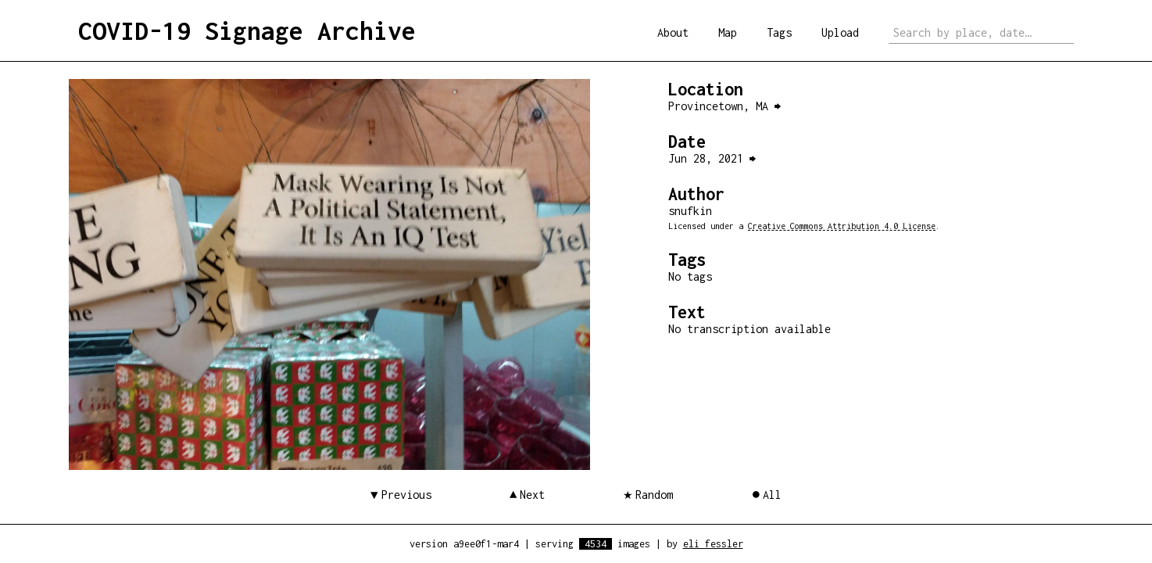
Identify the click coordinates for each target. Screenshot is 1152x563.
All (772, 494)
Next (532, 494)
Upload (840, 32)
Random (654, 494)
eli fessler (713, 544)
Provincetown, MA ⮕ (724, 106)
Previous (406, 494)
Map (727, 32)
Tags (779, 32)
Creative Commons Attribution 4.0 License (842, 226)
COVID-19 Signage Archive (247, 30)
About (673, 32)
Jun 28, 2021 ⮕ (712, 158)
